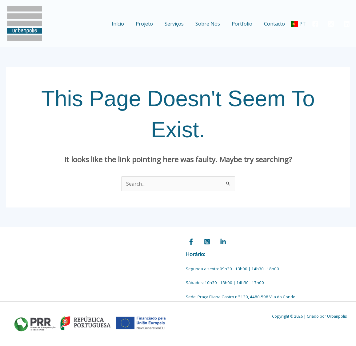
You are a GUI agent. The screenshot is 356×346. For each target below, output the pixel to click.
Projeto (152, 23)
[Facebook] (315, 24)
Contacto (275, 23)
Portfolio (244, 23)
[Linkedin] (346, 24)
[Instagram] (331, 24)
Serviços (180, 23)
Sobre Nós (212, 23)
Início (128, 23)
